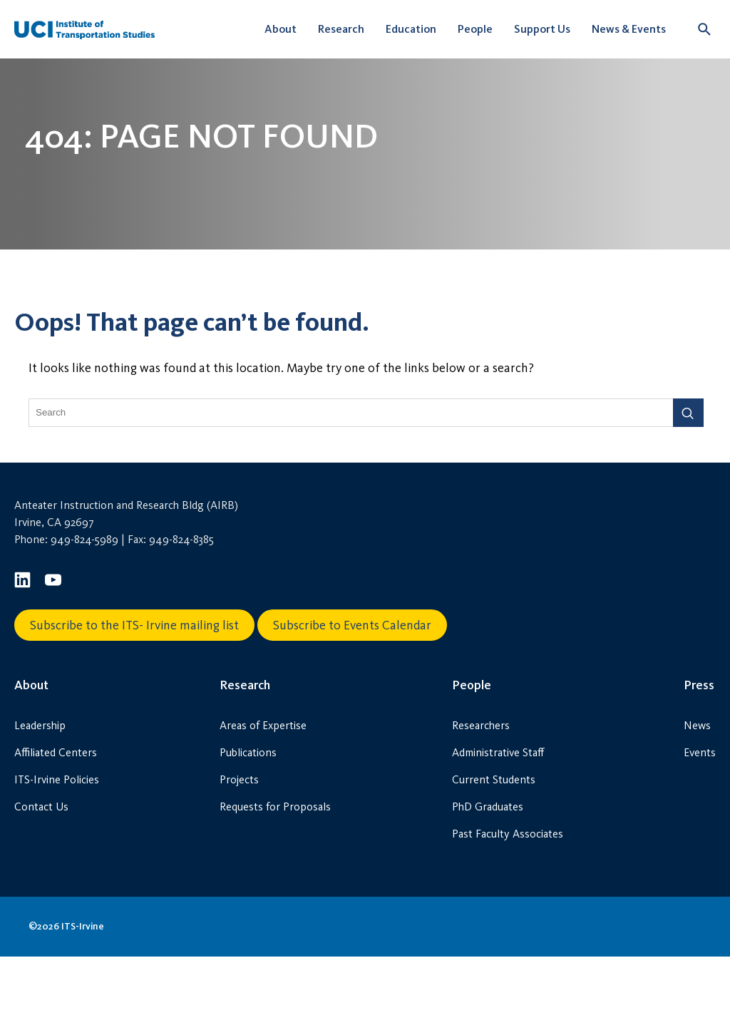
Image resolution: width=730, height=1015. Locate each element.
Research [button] (341, 29)
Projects (239, 838)
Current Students (493, 838)
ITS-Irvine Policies (56, 838)
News (697, 783)
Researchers (481, 783)
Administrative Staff (498, 811)
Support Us (542, 29)
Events (700, 811)
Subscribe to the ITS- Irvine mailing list (134, 683)
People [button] (475, 29)
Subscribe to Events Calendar (352, 683)
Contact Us (41, 865)
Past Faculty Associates (507, 892)
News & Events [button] (629, 29)
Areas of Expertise (263, 783)
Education (411, 29)
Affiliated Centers (55, 811)
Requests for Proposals (275, 865)
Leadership (40, 783)
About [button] (280, 29)
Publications (248, 811)
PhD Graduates (487, 865)
